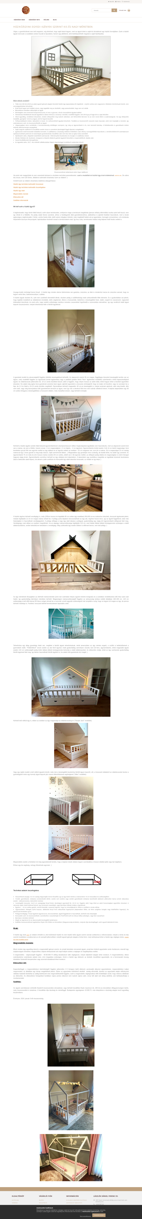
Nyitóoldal (15, 1200)
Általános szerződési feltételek (76, 1200)
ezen (28, 935)
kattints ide (118, 175)
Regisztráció (43, 1203)
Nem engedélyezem (85, 1216)
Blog (55, 20)
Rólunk (46, 20)
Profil (116, 1)
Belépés (107, 1)
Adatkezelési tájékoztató (74, 1203)
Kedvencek (126, 1)
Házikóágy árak (19, 20)
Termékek (15, 1203)
